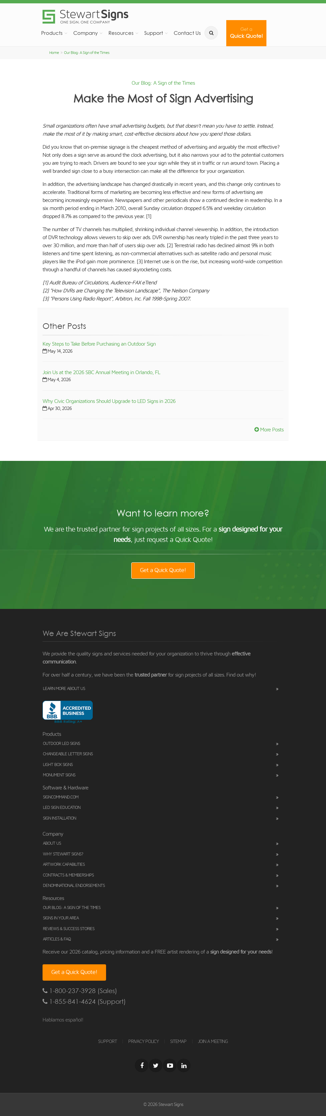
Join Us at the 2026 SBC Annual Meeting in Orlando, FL (101, 372)
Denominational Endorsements (74, 886)
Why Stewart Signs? (63, 854)
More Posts (268, 429)
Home (54, 53)
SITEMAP (178, 1041)
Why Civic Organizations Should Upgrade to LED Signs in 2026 (109, 401)
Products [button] (52, 33)
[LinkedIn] (183, 1065)
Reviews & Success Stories (68, 929)
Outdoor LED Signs (61, 744)
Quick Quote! (246, 33)
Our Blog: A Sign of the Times (86, 53)
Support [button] (153, 33)
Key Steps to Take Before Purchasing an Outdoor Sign (99, 344)
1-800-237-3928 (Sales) (80, 991)
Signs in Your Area (61, 918)
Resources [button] (121, 33)
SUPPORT (107, 1041)
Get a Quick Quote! (163, 570)
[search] (211, 33)
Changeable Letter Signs (68, 754)
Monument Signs (59, 775)
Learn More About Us (64, 689)
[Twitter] (155, 1065)
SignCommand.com (60, 797)
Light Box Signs (58, 765)
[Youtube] (169, 1065)
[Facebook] (141, 1065)
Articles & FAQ (57, 939)
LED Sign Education (61, 808)
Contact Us (187, 33)
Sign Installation (59, 818)
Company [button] (85, 33)
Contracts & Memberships (68, 875)
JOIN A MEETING (213, 1041)
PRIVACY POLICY (143, 1041)
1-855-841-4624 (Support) (84, 1001)
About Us (52, 843)
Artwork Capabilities (64, 864)
